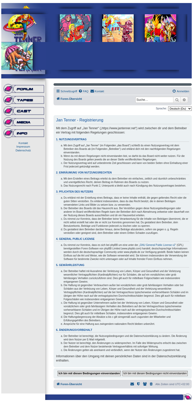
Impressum (23, 146)
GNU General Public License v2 (157, 245)
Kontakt (23, 143)
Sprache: (161, 108)
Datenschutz (23, 150)
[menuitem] (83, 91)
